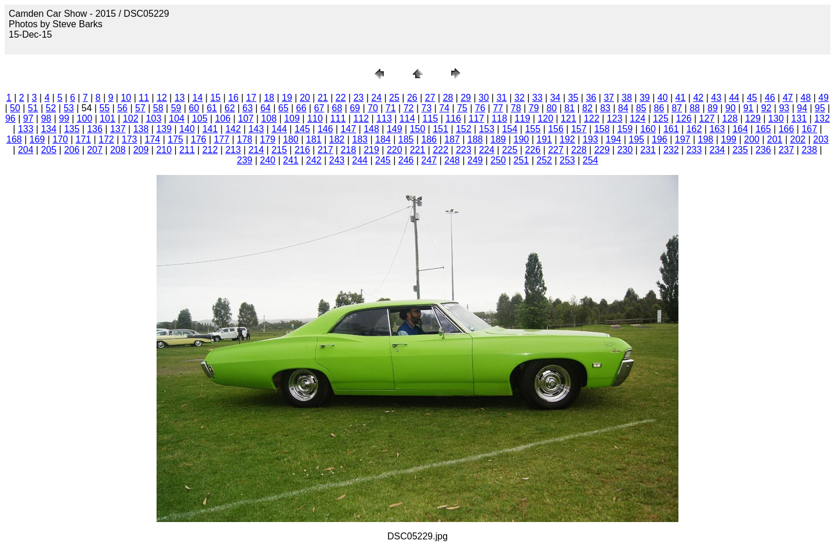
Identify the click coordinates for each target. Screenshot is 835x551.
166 (786, 129)
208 (118, 150)
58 (158, 108)
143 (256, 129)
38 (627, 98)
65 (283, 108)
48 (806, 98)
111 (338, 118)
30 (483, 98)
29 (465, 98)
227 (556, 150)
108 (269, 118)
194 (614, 139)
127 (707, 118)
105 (200, 118)
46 (770, 98)
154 (510, 129)
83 (605, 108)
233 (694, 150)
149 (394, 129)
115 (430, 118)
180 (291, 139)
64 (265, 108)
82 (587, 108)
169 (37, 139)
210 (164, 150)
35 (573, 98)
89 (712, 108)
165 (763, 129)
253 (567, 160)
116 (453, 118)
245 (383, 160)
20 (305, 98)
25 (394, 98)
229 (602, 150)
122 (592, 118)
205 (49, 150)
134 (49, 129)
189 (498, 139)
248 (452, 160)
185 (406, 139)
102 (131, 118)
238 (809, 150)
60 (194, 108)
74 (444, 108)
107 (246, 118)
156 (556, 129)
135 (71, 129)
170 (60, 139)
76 (480, 108)
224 (487, 150)
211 (187, 150)
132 (822, 118)
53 (69, 108)
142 (233, 129)
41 (681, 98)
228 (579, 150)
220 (394, 150)
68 (337, 108)
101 (107, 118)
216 (302, 150)
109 (292, 118)
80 (551, 108)
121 (568, 118)
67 (319, 108)
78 (516, 108)
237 (786, 150)
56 (122, 108)
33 (537, 98)
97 (28, 118)
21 (323, 98)
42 (698, 98)
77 (498, 108)
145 (302, 129)
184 (383, 139)
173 (129, 139)
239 (245, 160)
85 (641, 108)
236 (763, 150)
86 (659, 108)
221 (418, 150)
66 (301, 108)
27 (430, 98)
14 (198, 98)
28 (448, 98)
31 (501, 98)
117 (476, 118)
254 (590, 160)
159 (625, 129)
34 (555, 98)
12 (162, 98)
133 (26, 129)
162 (694, 129)
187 (452, 139)
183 (360, 139)
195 (636, 139)
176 (198, 139)
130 (776, 118)
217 (325, 150)
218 (348, 150)
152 (463, 129)
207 (95, 150)
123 (615, 118)
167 (809, 129)
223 (463, 150)
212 (210, 150)
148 (371, 129)
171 (83, 139)
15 (215, 98)
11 (144, 98)
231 (648, 150)
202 (798, 139)
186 (429, 139)
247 (429, 160)
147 (348, 129)
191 (544, 139)
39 (645, 98)
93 (784, 108)
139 (164, 129)
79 (534, 108)
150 (418, 129)
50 (15, 108)
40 (663, 98)
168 (14, 139)
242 (314, 160)
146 (325, 129)
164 (740, 129)
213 (233, 150)
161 (671, 129)
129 (753, 118)
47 (788, 98)
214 (256, 150)
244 (360, 160)
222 (440, 150)
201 (775, 139)
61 (211, 108)
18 (269, 98)
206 (71, 150)
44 (734, 98)
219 (371, 150)
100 (84, 118)
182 (337, 139)
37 (609, 98)
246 (406, 160)
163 (717, 129)
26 (412, 98)
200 (752, 139)
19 (287, 98)
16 (233, 98)
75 (462, 108)
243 (337, 160)
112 (361, 118)
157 (579, 129)
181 (314, 139)
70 (373, 108)
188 (475, 139)
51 (33, 108)
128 (730, 118)
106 (223, 118)
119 (523, 118)
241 (291, 160)
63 (247, 108)
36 (591, 98)
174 (153, 139)
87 (676, 108)
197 (683, 139)
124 (637, 118)
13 (180, 98)
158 (602, 129)
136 (95, 129)
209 (141, 150)
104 (176, 118)
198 (706, 139)
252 (544, 160)
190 (521, 139)
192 (567, 139)
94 (802, 108)
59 (176, 108)
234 (717, 150)
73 (427, 108)
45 (752, 98)
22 (341, 98)
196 (659, 139)
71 (391, 108)
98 (46, 118)
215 (279, 150)
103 (154, 118)
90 (730, 108)
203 (821, 139)
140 (187, 129)
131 (799, 118)
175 (175, 139)
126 (684, 118)
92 (766, 108)
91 (748, 108)
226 (532, 150)
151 (440, 129)
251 (521, 160)
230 (625, 150)
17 (251, 98)
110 (315, 118)
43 (716, 98)
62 (229, 108)
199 (728, 139)
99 (64, 118)
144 (279, 129)
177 (222, 139)
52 (51, 108)
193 (590, 139)
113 (384, 118)
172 (106, 139)
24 (376, 98)
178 (245, 139)
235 (740, 150)
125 (661, 118)
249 (475, 160)
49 (823, 98)
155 (532, 129)
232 (671, 150)
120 (545, 118)
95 (820, 108)
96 (10, 118)
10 (126, 98)
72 (409, 108)
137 (118, 129)
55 (104, 108)
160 (648, 129)
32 (519, 98)
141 (210, 129)
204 (26, 150)
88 (694, 108)
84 (623, 108)
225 (510, 150)
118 (499, 118)
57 (140, 108)
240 (267, 160)
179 (267, 139)
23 (358, 98)
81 (569, 108)
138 (141, 129)
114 (407, 118)
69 (355, 108)
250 (498, 160)
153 (487, 129)
